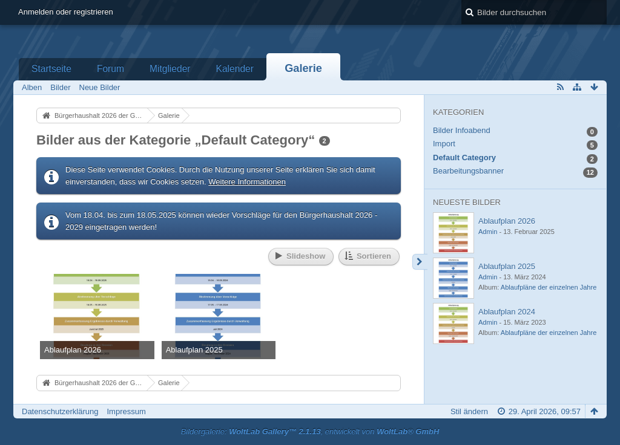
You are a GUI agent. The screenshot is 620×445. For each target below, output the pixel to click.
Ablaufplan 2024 (506, 311)
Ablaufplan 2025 (506, 266)
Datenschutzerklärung (60, 411)
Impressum (126, 411)
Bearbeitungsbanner (468, 170)
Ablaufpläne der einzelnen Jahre (548, 287)
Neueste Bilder (467, 202)
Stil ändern (469, 411)
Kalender (235, 68)
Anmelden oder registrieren (65, 11)
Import (444, 143)
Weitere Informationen (247, 181)
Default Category (464, 157)
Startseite (51, 68)
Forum (110, 68)
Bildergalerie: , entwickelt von (310, 431)
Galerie (303, 68)
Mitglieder (170, 68)
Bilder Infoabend (461, 130)
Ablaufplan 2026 (506, 221)
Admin (487, 231)
